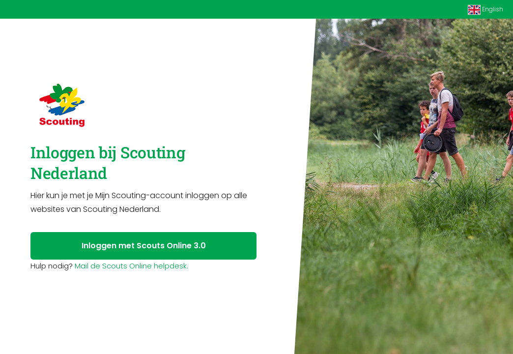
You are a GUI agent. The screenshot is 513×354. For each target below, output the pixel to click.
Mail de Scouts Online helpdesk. (131, 266)
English (485, 10)
